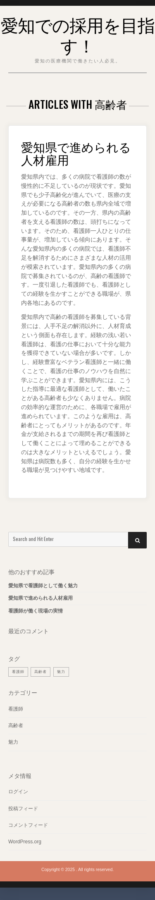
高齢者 (15, 725)
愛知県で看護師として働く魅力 (43, 586)
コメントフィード (28, 825)
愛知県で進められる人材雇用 (76, 153)
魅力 (13, 742)
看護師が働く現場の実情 (35, 611)
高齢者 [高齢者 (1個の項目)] (40, 672)
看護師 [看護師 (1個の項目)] (18, 672)
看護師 (15, 709)
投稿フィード (23, 808)
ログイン (18, 792)
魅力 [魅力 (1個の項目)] (61, 672)
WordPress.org (24, 842)
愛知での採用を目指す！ (78, 34)
